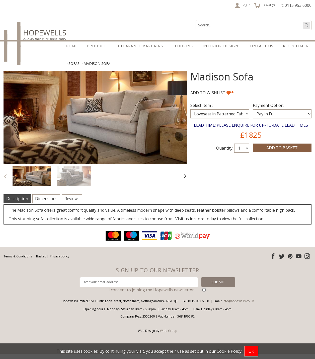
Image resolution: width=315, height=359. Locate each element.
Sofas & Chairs (50, 68)
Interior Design (220, 45)
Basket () (264, 5)
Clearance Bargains (140, 45)
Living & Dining (18, 68)
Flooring (183, 45)
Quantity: (224, 153)
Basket (41, 261)
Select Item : (201, 110)
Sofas (74, 68)
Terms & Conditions (18, 261)
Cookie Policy (229, 351)
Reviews (72, 204)
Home (72, 45)
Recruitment (297, 45)
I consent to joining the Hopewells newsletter (151, 295)
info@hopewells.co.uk (238, 306)
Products (98, 45)
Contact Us (260, 45)
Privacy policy (59, 261)
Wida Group (168, 336)
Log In (242, 5)
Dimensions (46, 204)
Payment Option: (268, 110)
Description (17, 204)
